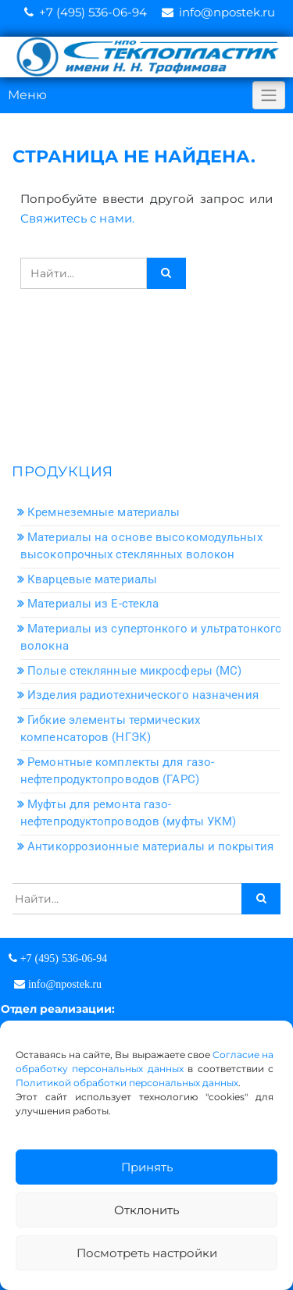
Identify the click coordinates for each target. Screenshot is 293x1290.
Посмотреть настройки (147, 1252)
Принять (147, 1167)
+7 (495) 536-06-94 (93, 12)
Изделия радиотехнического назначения (143, 695)
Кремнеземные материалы (103, 512)
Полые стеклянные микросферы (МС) (134, 671)
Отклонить (146, 1210)
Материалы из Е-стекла (93, 604)
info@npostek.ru (227, 12)
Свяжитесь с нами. (77, 218)
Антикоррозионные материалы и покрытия (150, 846)
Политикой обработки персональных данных (127, 1083)
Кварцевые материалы (92, 579)
